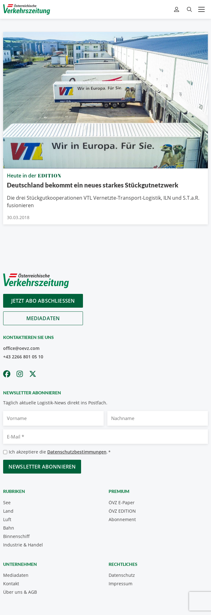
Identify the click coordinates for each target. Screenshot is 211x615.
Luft (7, 519)
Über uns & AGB (20, 592)
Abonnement (122, 519)
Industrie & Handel (23, 545)
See (7, 502)
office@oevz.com (21, 348)
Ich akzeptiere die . (60, 452)
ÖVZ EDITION (122, 511)
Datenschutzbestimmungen (76, 452)
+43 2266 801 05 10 (23, 357)
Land (8, 511)
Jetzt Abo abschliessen (43, 300)
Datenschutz (122, 575)
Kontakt (11, 584)
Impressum (120, 584)
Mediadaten (43, 318)
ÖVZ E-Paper (122, 502)
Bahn (8, 528)
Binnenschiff (16, 536)
